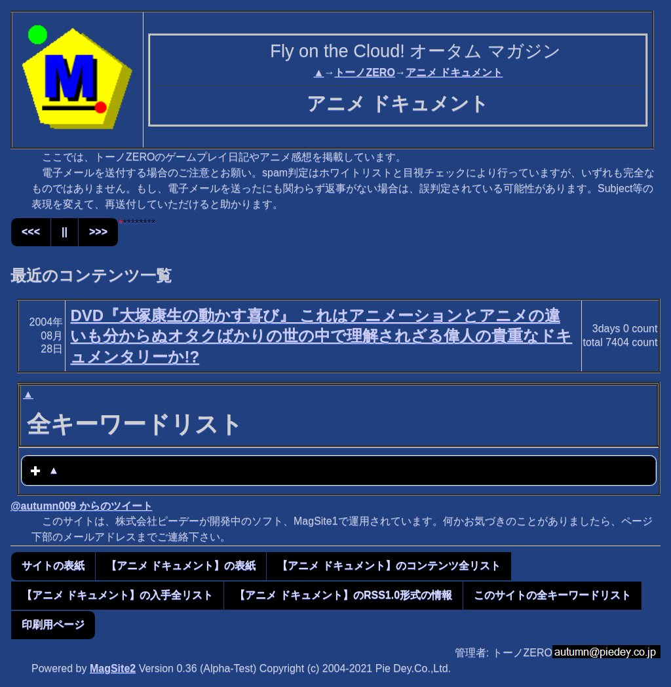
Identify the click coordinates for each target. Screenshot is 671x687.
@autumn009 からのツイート (81, 505)
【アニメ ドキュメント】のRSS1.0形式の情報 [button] (343, 595)
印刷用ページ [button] (53, 624)
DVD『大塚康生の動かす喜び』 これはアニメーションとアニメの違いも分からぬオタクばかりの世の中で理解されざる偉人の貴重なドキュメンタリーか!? (321, 335)
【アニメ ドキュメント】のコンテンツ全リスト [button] (388, 565)
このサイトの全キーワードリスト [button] (552, 595)
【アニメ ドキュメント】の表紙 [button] (181, 565)
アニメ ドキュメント (454, 72)
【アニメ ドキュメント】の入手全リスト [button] (117, 595)
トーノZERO (364, 72)
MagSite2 (113, 668)
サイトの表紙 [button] (53, 565)
